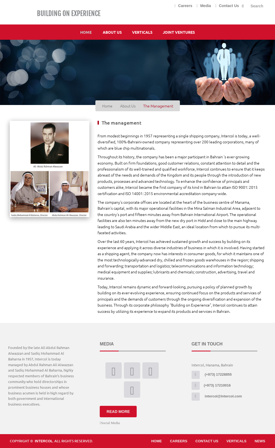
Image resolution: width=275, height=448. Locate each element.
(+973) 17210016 (211, 385)
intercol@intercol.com (217, 396)
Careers (183, 6)
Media (203, 6)
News (260, 441)
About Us (112, 32)
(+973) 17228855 (212, 374)
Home (86, 32)
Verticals (142, 32)
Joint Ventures (179, 32)
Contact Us (227, 6)
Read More (118, 411)
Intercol (44, 441)
